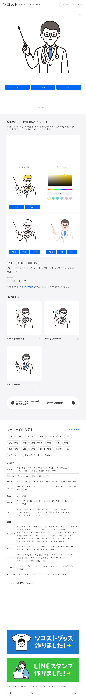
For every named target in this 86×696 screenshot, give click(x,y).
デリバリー (31, 538)
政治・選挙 (21, 541)
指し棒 (72, 268)
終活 (45, 526)
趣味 (39, 538)
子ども (48, 471)
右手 (52, 268)
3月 (40, 501)
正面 (45, 268)
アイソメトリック (32, 455)
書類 (25, 535)
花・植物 (65, 538)
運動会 (51, 512)
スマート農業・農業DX (26, 561)
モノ (68, 449)
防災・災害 (40, 561)
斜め (42, 481)
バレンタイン (47, 509)
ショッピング (40, 535)
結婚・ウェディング (34, 526)
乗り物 (58, 449)
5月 (49, 501)
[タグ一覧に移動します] (53, 693)
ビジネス (31, 436)
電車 (56, 541)
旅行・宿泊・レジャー (40, 541)
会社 (23, 546)
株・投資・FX (42, 549)
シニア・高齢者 (23, 471)
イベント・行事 (54, 436)
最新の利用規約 (27, 287)
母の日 (56, 509)
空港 (28, 541)
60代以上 (63, 468)
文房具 (19, 535)
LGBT (29, 468)
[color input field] (59, 193)
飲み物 (27, 529)
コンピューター (69, 566)
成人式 (32, 509)
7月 (57, 501)
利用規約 (24, 686)
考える (29, 486)
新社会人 (42, 546)
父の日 (63, 509)
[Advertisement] (43, 100)
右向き (48, 481)
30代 (23, 268)
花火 (62, 512)
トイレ (31, 535)
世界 (72, 538)
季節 (42, 436)
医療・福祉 (32, 263)
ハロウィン (21, 515)
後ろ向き (62, 481)
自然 (57, 443)
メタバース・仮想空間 (37, 558)
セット (53, 574)
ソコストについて (13, 686)
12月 (24, 504)
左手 (74, 481)
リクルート (51, 546)
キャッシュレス (65, 535)
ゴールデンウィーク (24, 512)
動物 (66, 443)
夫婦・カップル (43, 476)
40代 (30, 268)
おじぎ (51, 486)
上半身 (37, 268)
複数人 (28, 476)
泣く (45, 486)
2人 (22, 476)
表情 (18, 486)
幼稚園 (41, 471)
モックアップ (35, 574)
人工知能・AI (52, 558)
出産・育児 (21, 526)
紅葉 (28, 515)
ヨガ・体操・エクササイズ (40, 532)
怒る (40, 486)
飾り (27, 574)
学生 (54, 471)
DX (71, 555)
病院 (10, 272)
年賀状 (26, 509)
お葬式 (51, 526)
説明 (58, 268)
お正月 (19, 509)
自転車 (61, 541)
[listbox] (60, 180)
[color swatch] (48, 198)
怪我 (67, 526)
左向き (54, 481)
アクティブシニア (59, 532)
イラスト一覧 (74, 429)
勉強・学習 (31, 549)
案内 (69, 486)
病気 (62, 526)
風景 (59, 538)
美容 (33, 449)
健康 (25, 449)
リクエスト (61, 574)
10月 (71, 501)
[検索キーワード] (68, 4)
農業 (61, 558)
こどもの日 (38, 512)
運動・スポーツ (23, 532)
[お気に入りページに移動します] (75, 693)
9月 (66, 501)
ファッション (52, 535)
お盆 (67, 512)
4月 (44, 501)
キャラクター (51, 538)
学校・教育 (13, 443)
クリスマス (36, 515)
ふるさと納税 (22, 558)
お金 (68, 436)
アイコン (45, 574)
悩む (23, 486)
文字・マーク (14, 455)
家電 (74, 532)
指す (65, 268)
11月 (18, 504)
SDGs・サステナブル (25, 555)
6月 (53, 501)
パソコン (20, 566)
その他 (47, 455)
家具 (69, 532)
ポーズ (20, 263)
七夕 (57, 512)
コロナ (34, 529)
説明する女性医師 (55, 403)
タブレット (29, 566)
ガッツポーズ (61, 486)
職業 (18, 546)
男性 (10, 268)
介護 (72, 526)
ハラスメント (32, 546)
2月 (35, 501)
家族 (34, 476)
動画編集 (20, 569)
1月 (31, 501)
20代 (16, 268)
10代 (35, 468)
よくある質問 (32, 686)
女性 (23, 468)
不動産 (52, 549)
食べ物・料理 (45, 449)
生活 (25, 443)
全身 (18, 481)
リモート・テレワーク (66, 546)
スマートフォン (41, 566)
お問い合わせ (61, 686)
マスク (49, 529)
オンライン (21, 549)
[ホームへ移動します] (11, 693)
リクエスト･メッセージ (47, 686)
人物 (10, 263)
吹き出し (20, 574)
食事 (22, 529)
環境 (49, 443)
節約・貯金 (21, 538)
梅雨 (45, 512)
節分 (39, 509)
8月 (62, 501)
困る (35, 486)
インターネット (55, 566)
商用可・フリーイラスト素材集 (29, 4)
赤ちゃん (33, 471)
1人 (16, 272)
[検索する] (79, 4)
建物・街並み (36, 443)
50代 (56, 468)
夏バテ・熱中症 (60, 529)
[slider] (60, 189)
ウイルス (42, 529)
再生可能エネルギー (42, 555)
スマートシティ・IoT (60, 555)
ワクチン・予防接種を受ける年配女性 (27, 402)
